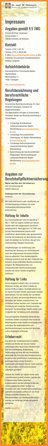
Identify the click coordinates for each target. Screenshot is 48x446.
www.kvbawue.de (18, 140)
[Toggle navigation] (39, 11)
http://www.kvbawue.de (15, 84)
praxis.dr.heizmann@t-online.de (24, 55)
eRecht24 (15, 408)
